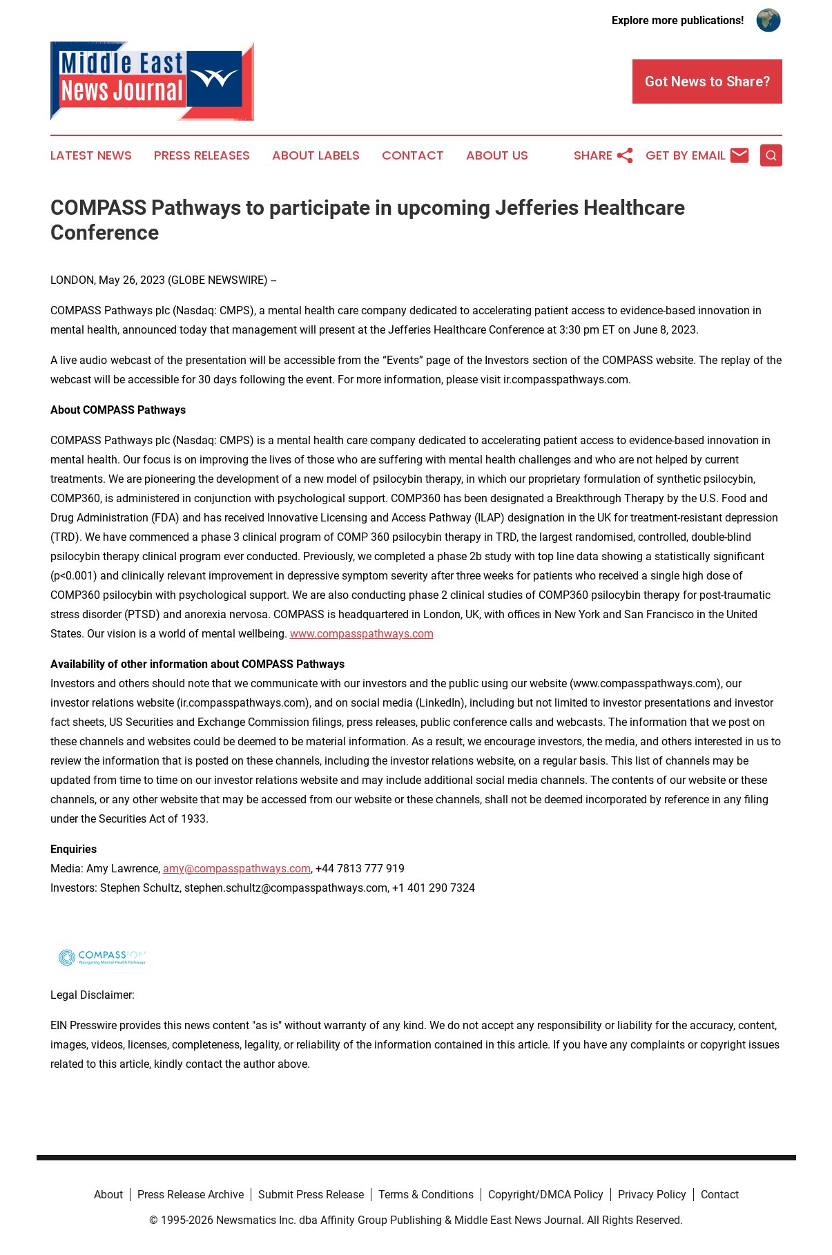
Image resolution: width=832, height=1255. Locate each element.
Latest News (91, 155)
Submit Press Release (311, 1194)
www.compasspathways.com (362, 633)
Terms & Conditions (426, 1194)
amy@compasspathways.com (237, 868)
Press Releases (202, 155)
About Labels (316, 155)
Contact (413, 155)
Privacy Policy (652, 1194)
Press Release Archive (190, 1194)
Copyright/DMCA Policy (545, 1194)
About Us (497, 155)
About (108, 1194)
